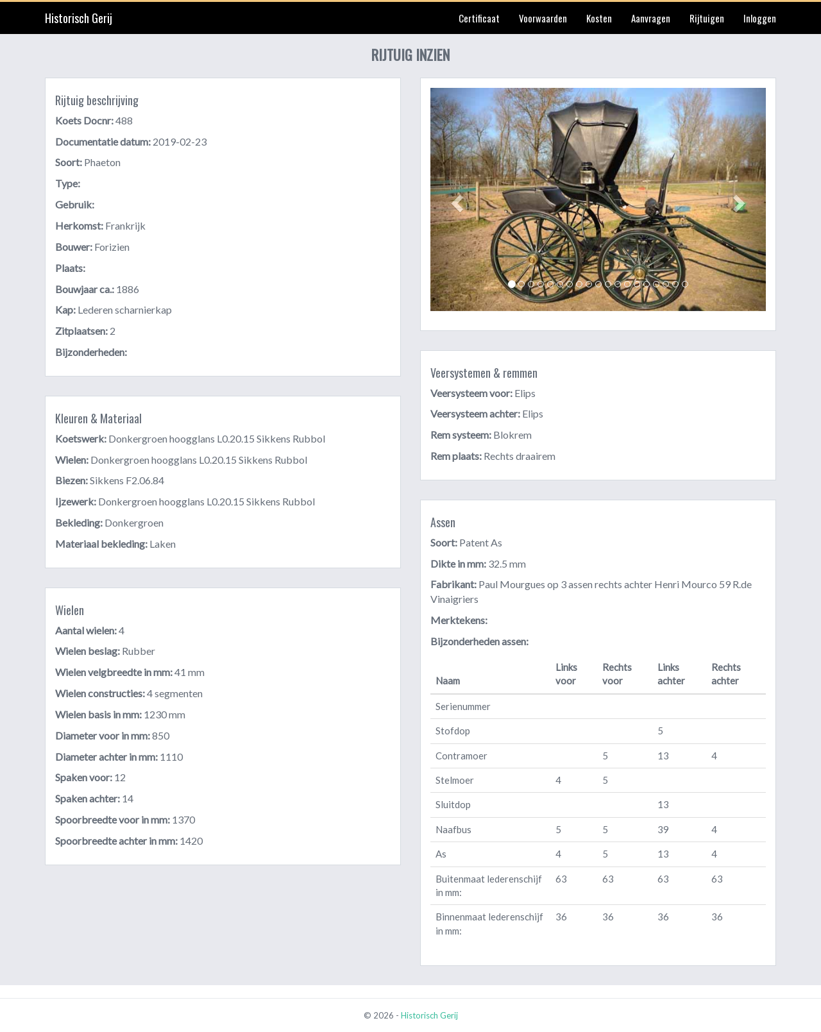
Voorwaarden (543, 18)
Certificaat (479, 18)
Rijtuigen (707, 18)
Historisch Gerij (78, 18)
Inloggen (759, 18)
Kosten (599, 18)
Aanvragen (650, 18)
